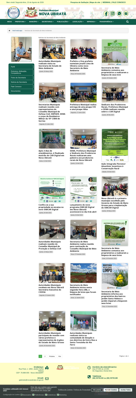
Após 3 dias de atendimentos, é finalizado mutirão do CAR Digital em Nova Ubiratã (51, 154)
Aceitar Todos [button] (126, 390)
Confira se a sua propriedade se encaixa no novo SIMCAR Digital (51, 207)
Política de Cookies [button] (65, 390)
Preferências (39, 395)
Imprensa (91, 22)
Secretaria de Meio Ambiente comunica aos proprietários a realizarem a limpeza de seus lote (114, 71)
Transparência (105, 22)
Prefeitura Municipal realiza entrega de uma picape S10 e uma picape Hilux (83, 107)
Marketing (63, 395)
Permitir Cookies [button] (111, 390)
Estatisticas (51, 395)
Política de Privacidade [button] (82, 390)
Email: (41, 378)
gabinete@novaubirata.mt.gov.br (31, 380)
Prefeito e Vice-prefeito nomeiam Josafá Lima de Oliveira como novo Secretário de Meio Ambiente (82, 66)
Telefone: (96, 376)
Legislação (77, 22)
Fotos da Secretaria (18, 78)
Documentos (16, 91)
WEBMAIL (107, 2)
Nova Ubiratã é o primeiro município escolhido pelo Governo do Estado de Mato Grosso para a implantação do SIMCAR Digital (114, 203)
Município (33, 22)
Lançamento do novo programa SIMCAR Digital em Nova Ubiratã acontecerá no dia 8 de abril (83, 208)
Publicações (62, 22)
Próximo (52, 356)
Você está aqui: (17, 30)
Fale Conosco (16, 86)
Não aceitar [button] (97, 390)
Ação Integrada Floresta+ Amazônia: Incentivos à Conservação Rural (113, 166)
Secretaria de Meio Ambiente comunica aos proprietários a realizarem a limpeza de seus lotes (114, 251)
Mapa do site (95, 2)
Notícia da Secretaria (19, 82)
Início (9, 22)
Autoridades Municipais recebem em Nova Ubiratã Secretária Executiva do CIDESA (51, 288)
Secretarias (47, 22)
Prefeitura (20, 22)
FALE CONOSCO (119, 2)
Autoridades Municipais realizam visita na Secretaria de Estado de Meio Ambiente (50, 64)
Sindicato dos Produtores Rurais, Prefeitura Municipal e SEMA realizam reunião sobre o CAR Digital (114, 108)
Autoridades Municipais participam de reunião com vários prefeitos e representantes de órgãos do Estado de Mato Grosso (51, 338)
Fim (59, 356)
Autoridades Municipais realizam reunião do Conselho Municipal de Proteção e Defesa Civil (50, 245)
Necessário (27, 395)
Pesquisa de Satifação (80, 2)
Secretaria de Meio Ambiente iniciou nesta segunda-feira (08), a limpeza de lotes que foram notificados (83, 290)
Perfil (13, 67)
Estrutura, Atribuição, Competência (19, 72)
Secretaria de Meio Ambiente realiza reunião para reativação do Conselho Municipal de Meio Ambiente (83, 246)
